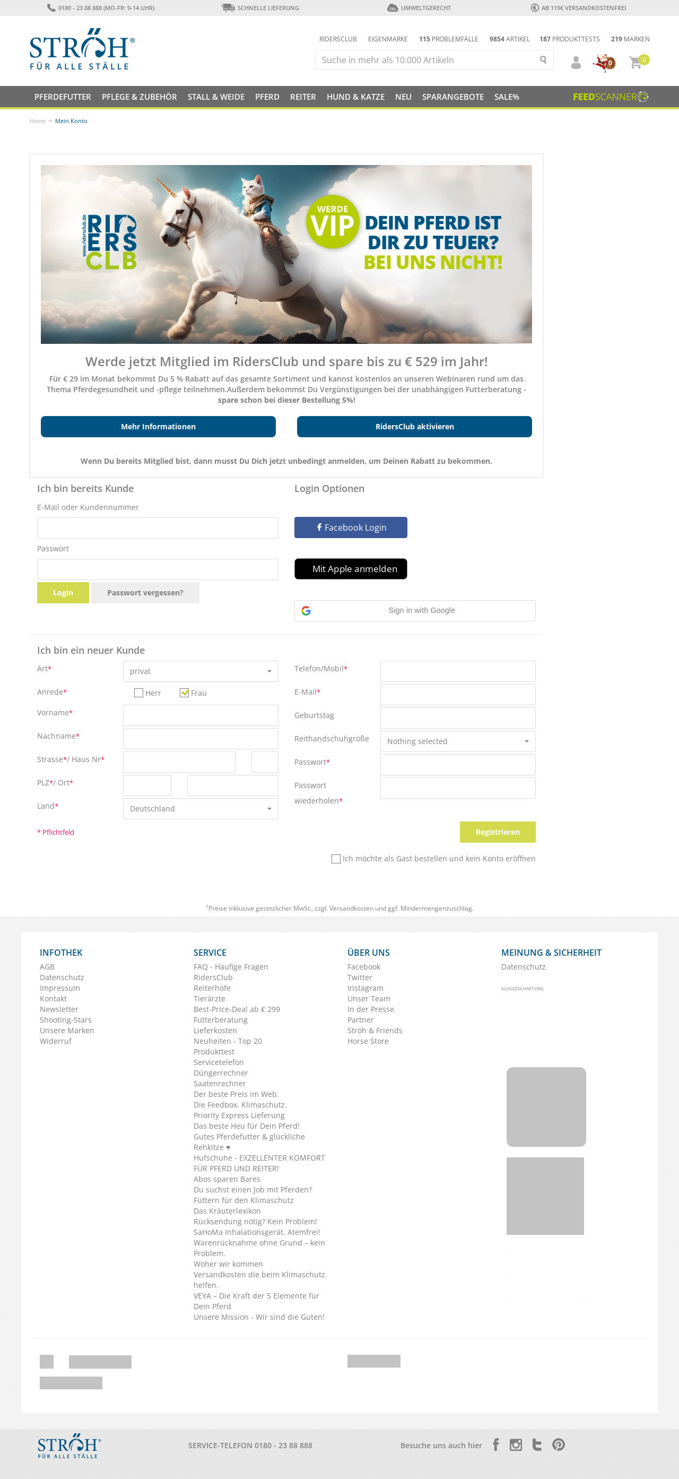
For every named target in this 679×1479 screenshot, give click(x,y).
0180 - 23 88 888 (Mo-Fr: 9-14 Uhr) (100, 8)
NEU (403, 96)
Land (47, 806)
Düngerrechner (221, 1073)
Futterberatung (221, 1020)
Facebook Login (351, 527)
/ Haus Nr (86, 759)
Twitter (359, 977)
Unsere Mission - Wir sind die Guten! (259, 1317)
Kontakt (53, 998)
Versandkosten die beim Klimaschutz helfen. (259, 1279)
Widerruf (56, 1041)
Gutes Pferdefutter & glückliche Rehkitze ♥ (249, 1141)
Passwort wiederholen (318, 793)
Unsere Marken (67, 1030)
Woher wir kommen (228, 1264)
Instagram (365, 988)
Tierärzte (209, 998)
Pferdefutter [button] (62, 96)
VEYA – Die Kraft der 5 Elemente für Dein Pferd (256, 1301)
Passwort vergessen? (145, 592)
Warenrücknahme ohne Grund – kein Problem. (259, 1248)
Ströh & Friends (375, 1030)
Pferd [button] (267, 96)
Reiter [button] (303, 96)
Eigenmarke (388, 39)
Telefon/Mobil (320, 668)
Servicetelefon (219, 1062)
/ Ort (63, 782)
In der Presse (370, 1009)
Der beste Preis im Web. (236, 1094)
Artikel (510, 39)
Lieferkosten (215, 1030)
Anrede (52, 692)
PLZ (45, 782)
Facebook (363, 967)
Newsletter (59, 1009)
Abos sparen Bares (227, 1179)
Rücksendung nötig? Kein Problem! (255, 1221)
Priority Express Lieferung (239, 1115)
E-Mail (307, 692)
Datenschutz (62, 977)
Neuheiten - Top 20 (228, 1041)
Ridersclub (338, 39)
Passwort (53, 548)
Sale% (506, 96)
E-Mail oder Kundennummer (88, 507)
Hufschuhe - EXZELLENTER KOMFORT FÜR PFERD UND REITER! (259, 1163)
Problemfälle (448, 39)
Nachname (58, 736)
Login (63, 592)
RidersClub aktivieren (415, 426)
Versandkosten (351, 908)
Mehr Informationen (158, 426)
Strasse (52, 759)
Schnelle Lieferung (260, 8)
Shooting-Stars (66, 1020)
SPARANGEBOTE (453, 96)
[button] (571, 62)
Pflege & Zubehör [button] (139, 96)
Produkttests (569, 39)
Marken (630, 39)
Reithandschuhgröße (331, 738)
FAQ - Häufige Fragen (231, 967)
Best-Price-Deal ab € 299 (237, 1009)
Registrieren (498, 832)
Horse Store (368, 1041)
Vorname (55, 712)
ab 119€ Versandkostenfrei (578, 8)
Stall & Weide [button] (216, 96)
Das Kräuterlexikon (227, 1211)
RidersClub (213, 977)
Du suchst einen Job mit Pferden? (253, 1189)
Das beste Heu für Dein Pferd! (247, 1126)
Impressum (60, 988)
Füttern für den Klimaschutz (244, 1200)
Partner (360, 1020)
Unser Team (368, 998)
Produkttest (214, 1051)
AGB (47, 967)
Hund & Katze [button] (356, 96)
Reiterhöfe (212, 988)
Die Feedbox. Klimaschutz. (240, 1105)
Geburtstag (314, 715)
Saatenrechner (220, 1083)
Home (37, 121)
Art (44, 668)
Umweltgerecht (418, 8)
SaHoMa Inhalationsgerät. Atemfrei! (257, 1232)
